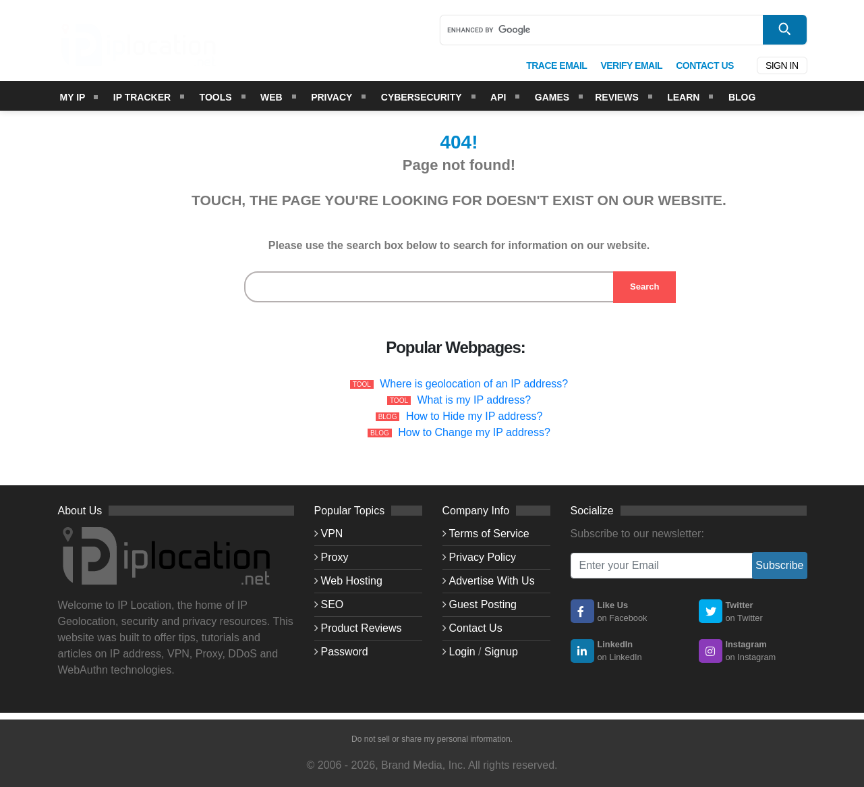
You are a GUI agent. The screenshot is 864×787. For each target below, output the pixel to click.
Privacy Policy (483, 557)
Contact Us (475, 628)
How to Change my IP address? (474, 432)
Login (462, 651)
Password (344, 651)
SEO (332, 604)
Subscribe (779, 565)
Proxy (335, 557)
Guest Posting (483, 604)
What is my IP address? (474, 400)
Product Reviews (361, 628)
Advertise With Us (492, 581)
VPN (332, 533)
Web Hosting (351, 581)
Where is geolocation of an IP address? (474, 383)
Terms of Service (489, 533)
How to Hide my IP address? (474, 416)
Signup (501, 651)
